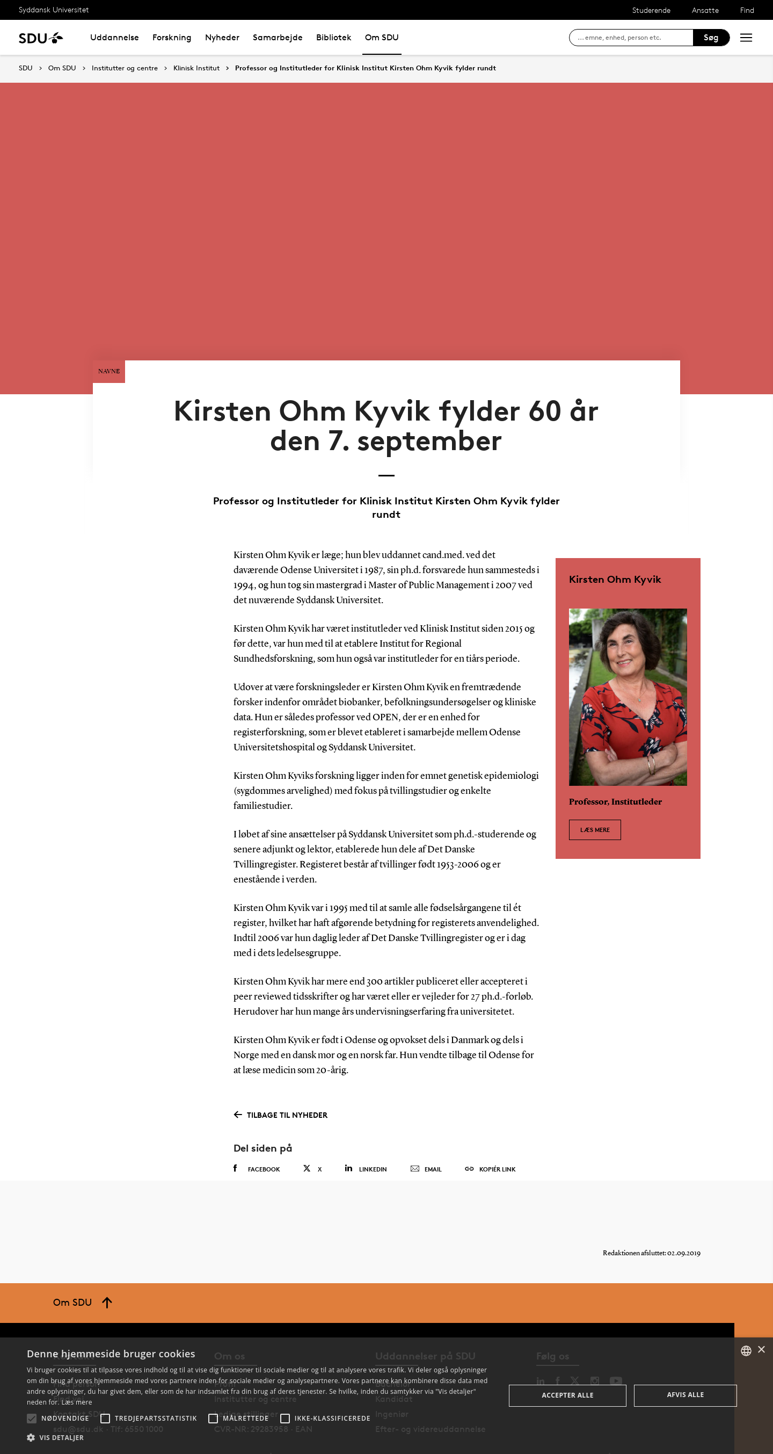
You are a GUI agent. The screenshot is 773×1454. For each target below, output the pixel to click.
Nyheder (222, 37)
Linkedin (366, 1138)
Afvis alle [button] (685, 1394)
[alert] (386, 1395)
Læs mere (595, 794)
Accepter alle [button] (568, 1395)
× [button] (761, 1350)
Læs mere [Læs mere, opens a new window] (76, 1402)
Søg (711, 37)
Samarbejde (278, 37)
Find (747, 10)
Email (426, 1139)
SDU (26, 67)
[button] (31, 1418)
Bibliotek (334, 37)
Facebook (257, 1138)
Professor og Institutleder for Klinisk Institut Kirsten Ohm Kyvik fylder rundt (365, 68)
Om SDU (382, 37)
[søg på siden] (635, 38)
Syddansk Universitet (54, 9)
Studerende (651, 10)
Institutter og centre (125, 68)
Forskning (172, 37)
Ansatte (705, 10)
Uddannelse (114, 37)
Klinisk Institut (196, 68)
